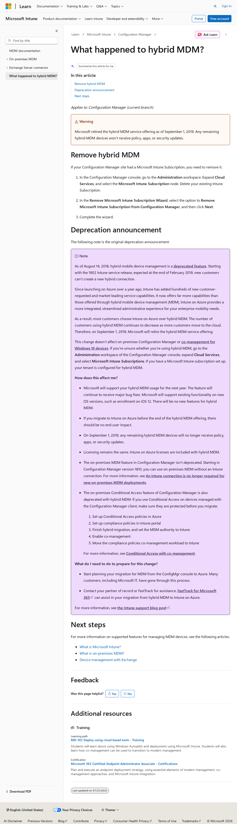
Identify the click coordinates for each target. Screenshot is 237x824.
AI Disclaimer (13, 821)
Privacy (99, 821)
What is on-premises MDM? (102, 653)
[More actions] (226, 34)
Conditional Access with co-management (160, 553)
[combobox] (32, 40)
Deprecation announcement (94, 90)
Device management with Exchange (108, 659)
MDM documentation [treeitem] (24, 50)
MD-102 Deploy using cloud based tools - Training (107, 740)
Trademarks (190, 821)
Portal (199, 18)
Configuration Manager (134, 34)
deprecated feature (190, 266)
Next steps (82, 96)
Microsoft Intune (99, 34)
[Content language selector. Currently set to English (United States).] (25, 810)
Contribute (81, 821)
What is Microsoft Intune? (100, 646)
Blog (61, 821)
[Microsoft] (9, 6)
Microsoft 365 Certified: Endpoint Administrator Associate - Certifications (124, 764)
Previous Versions (40, 821)
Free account (219, 18)
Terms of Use (167, 821)
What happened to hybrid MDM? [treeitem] (33, 76)
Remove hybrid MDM (90, 83)
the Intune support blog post (141, 607)
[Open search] (215, 6)
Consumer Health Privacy (131, 821)
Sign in (226, 6)
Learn (75, 34)
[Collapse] (57, 31)
